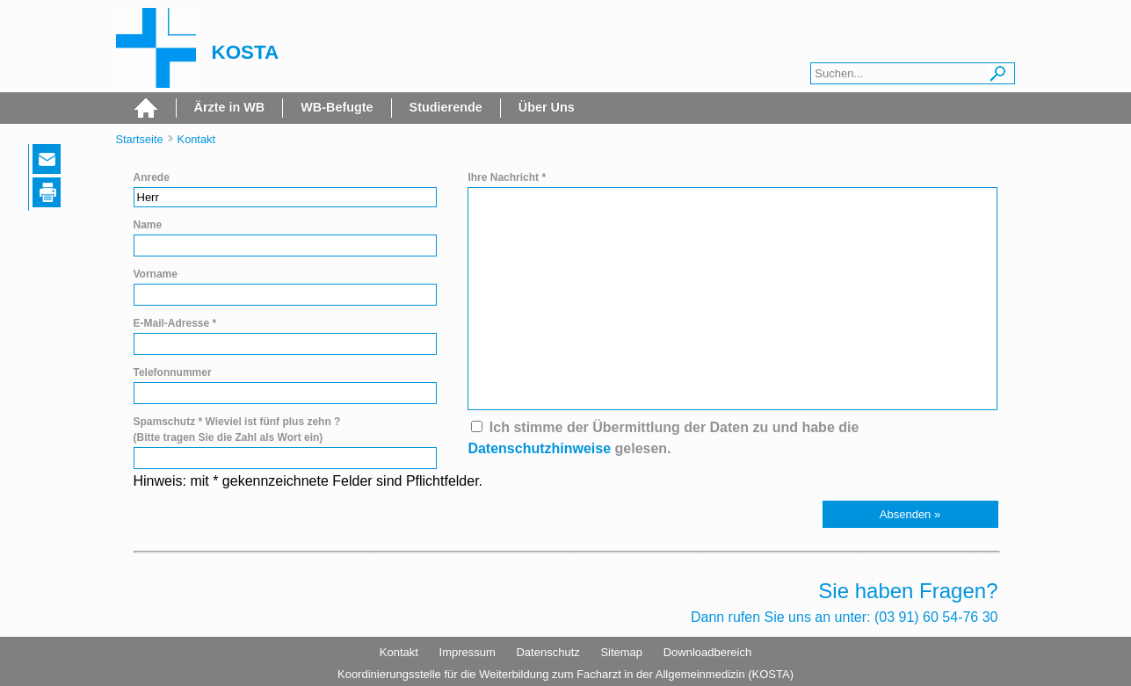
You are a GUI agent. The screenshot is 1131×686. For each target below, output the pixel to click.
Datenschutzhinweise (539, 448)
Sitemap (621, 652)
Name (148, 225)
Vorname (156, 274)
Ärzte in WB (229, 107)
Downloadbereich (707, 652)
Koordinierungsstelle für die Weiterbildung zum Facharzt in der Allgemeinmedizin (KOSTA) (565, 674)
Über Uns (546, 107)
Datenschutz (547, 652)
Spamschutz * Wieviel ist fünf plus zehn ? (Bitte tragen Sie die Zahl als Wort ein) (237, 429)
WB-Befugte (337, 107)
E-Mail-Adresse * (175, 323)
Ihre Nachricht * (507, 177)
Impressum (467, 652)
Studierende (446, 107)
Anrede (152, 177)
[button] (910, 514)
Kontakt (196, 139)
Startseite (139, 139)
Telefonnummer (173, 372)
